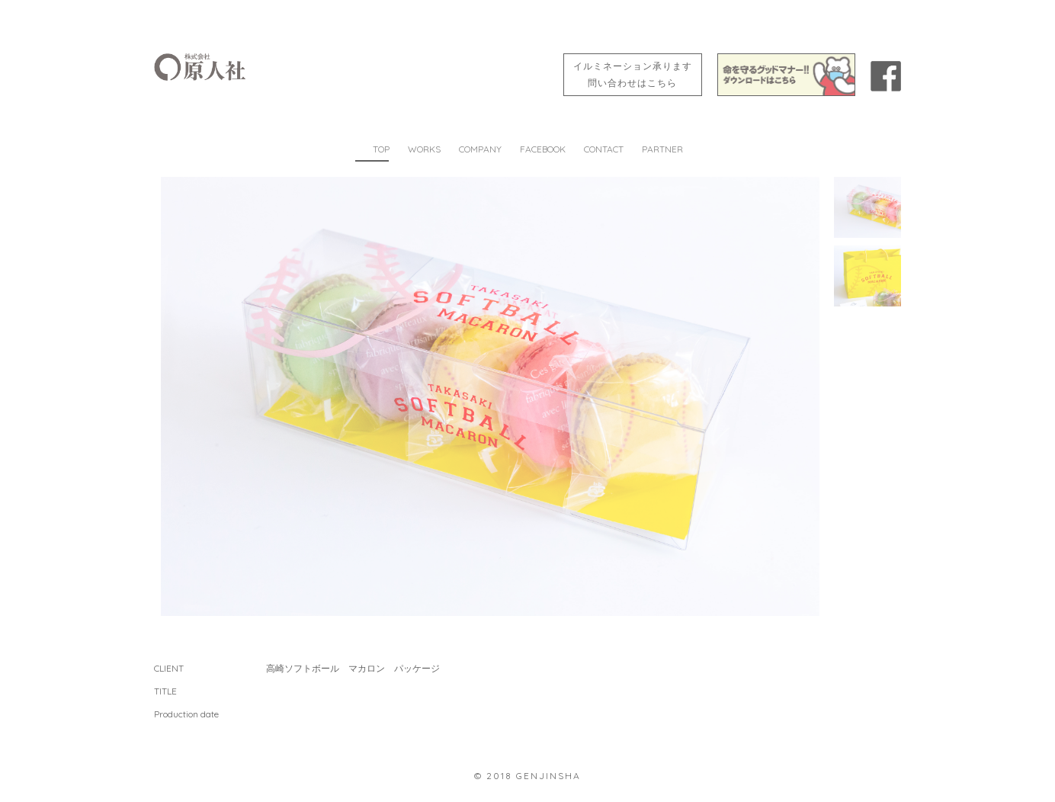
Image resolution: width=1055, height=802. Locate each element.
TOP (381, 149)
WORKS (424, 149)
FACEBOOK (543, 149)
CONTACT (604, 149)
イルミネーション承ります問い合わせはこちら (632, 74)
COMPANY (480, 149)
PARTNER (662, 149)
